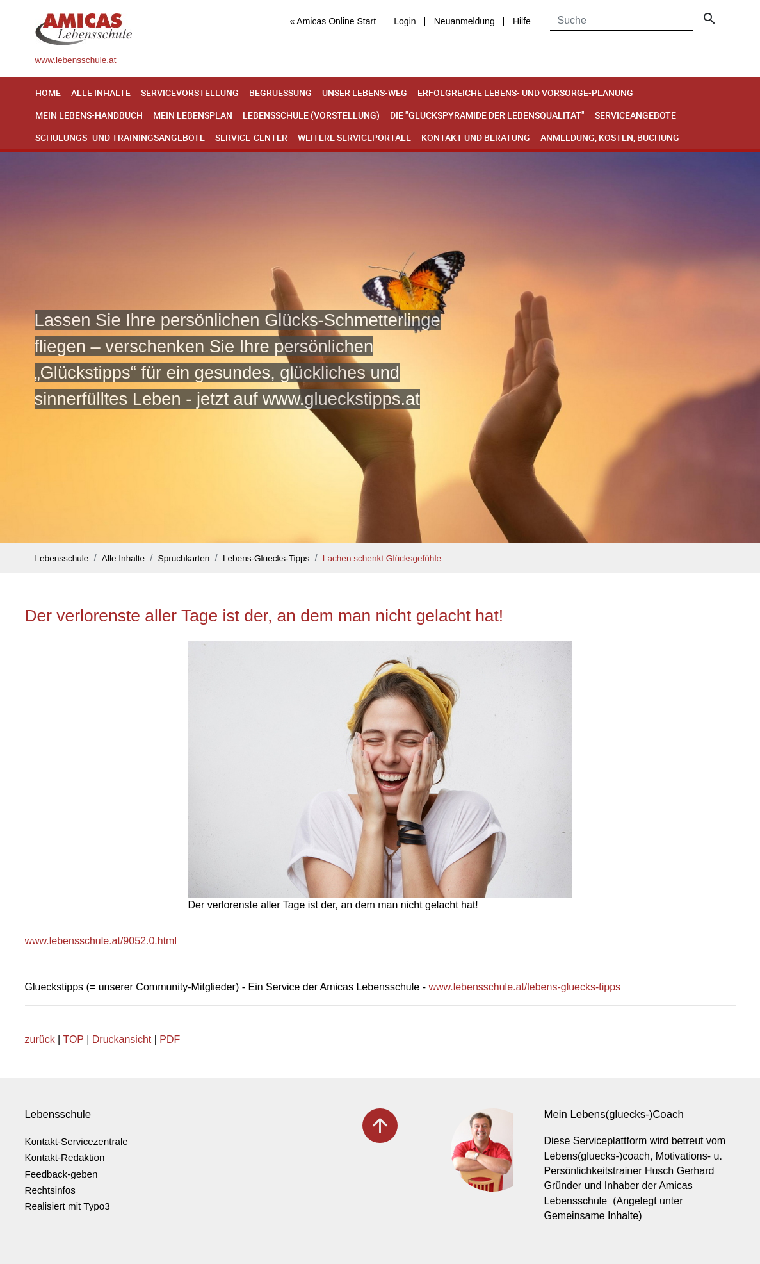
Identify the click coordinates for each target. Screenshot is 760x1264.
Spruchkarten (184, 558)
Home (48, 92)
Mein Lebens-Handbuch (89, 115)
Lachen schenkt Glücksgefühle (382, 558)
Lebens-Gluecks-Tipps (266, 558)
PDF (169, 1039)
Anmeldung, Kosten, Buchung (609, 137)
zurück (40, 1039)
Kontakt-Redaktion (65, 1157)
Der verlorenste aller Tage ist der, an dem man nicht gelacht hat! (264, 615)
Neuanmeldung (464, 21)
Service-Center (251, 137)
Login (405, 21)
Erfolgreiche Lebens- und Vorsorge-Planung (525, 92)
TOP (73, 1039)
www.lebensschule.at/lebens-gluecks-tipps (524, 986)
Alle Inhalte (101, 92)
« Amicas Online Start (332, 21)
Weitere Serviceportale (354, 137)
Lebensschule (62, 558)
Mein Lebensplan (192, 115)
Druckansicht (121, 1039)
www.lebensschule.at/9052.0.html (101, 940)
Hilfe (522, 21)
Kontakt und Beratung (475, 137)
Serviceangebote (635, 115)
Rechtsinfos (50, 1190)
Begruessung (280, 92)
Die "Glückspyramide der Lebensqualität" (487, 115)
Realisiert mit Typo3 (67, 1206)
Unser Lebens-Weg (364, 92)
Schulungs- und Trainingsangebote (120, 137)
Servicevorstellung (190, 92)
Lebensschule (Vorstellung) (311, 115)
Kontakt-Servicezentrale (76, 1141)
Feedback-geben (61, 1174)
